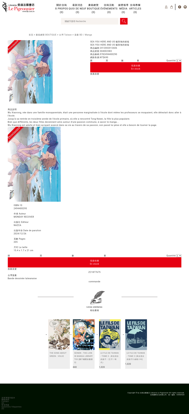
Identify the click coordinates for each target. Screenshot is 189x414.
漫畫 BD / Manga (83, 35)
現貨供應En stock (135, 67)
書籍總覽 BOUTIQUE (46, 35)
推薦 (92, 74)
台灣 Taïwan (65, 35)
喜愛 (97, 74)
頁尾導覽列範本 (8, 398)
